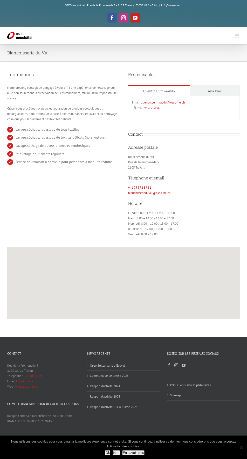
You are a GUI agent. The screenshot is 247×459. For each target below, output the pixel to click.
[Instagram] (176, 365)
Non (116, 453)
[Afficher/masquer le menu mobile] (237, 35)
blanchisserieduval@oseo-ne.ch (149, 193)
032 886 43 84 (33, 376)
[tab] (159, 90)
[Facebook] (169, 365)
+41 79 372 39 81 (149, 108)
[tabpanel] (184, 107)
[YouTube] (183, 365)
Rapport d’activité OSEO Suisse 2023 (113, 407)
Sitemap (175, 395)
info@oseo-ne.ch (171, 5)
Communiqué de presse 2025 (109, 376)
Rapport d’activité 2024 (105, 386)
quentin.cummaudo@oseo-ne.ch (163, 102)
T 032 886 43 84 (147, 5)
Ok (107, 453)
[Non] (241, 447)
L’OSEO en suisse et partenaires (190, 385)
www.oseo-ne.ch (26, 387)
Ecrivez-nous (24, 381)
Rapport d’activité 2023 (105, 396)
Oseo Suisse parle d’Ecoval (107, 365)
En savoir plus (133, 453)
